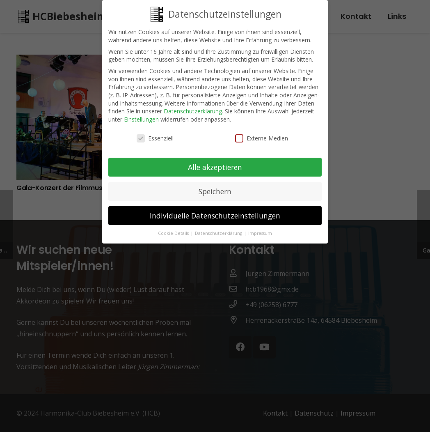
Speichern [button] (215, 188)
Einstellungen (141, 116)
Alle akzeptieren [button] (215, 164)
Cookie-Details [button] (174, 230)
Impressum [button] (260, 230)
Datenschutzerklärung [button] (219, 230)
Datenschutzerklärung (193, 108)
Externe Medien (261, 135)
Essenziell (155, 135)
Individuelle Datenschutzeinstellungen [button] (215, 212)
